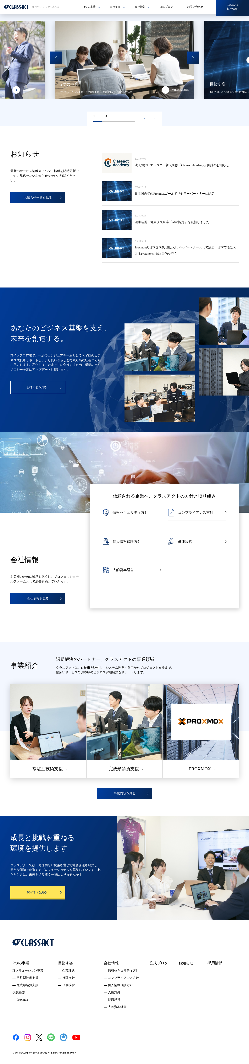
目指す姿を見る (37, 387)
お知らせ (185, 963)
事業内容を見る (124, 793)
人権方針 (114, 992)
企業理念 (68, 970)
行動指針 (68, 977)
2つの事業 (20, 963)
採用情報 (215, 963)
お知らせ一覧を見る (38, 197)
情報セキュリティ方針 (123, 970)
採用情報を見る (37, 892)
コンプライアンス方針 (123, 977)
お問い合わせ (195, 6)
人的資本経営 (117, 1007)
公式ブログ (166, 6)
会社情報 (111, 963)
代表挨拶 (68, 985)
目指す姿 (65, 963)
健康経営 (114, 999)
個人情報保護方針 (120, 985)
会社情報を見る (38, 598)
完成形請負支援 (27, 985)
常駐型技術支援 (27, 977)
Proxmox (22, 999)
